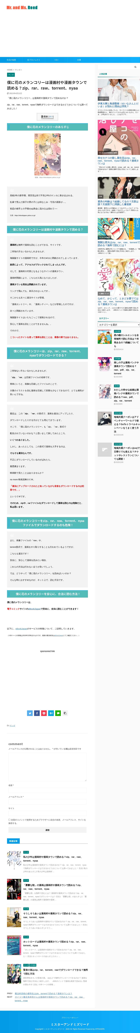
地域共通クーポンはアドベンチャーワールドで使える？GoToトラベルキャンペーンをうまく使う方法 (127, 424)
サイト (11, 808)
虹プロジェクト (33, 60)
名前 (11, 785)
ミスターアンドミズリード (70, 1024)
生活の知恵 (11, 60)
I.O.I (56, 60)
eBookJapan (34, 609)
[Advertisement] (70, 36)
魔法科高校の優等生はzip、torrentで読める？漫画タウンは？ (43, 993)
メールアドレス (16, 797)
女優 (79, 60)
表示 (51, 116)
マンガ (12, 726)
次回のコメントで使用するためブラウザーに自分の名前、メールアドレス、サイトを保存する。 (47, 821)
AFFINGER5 (99, 1029)
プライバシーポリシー (70, 1018)
